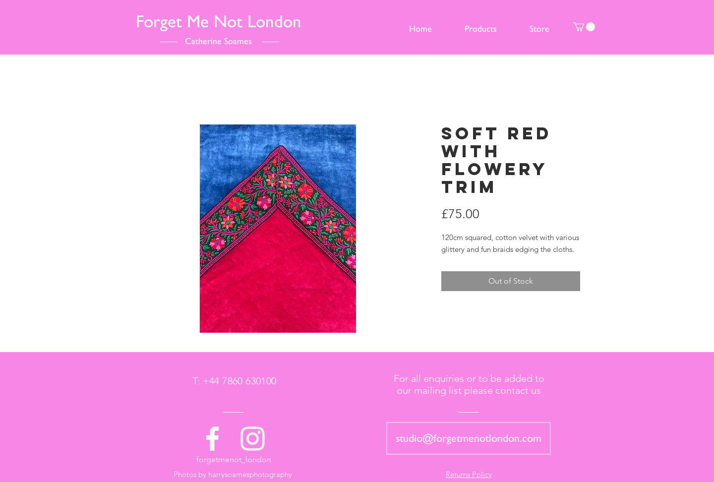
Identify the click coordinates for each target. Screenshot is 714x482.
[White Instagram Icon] (253, 438)
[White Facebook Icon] (212, 438)
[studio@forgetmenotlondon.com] (468, 438)
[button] (584, 26)
